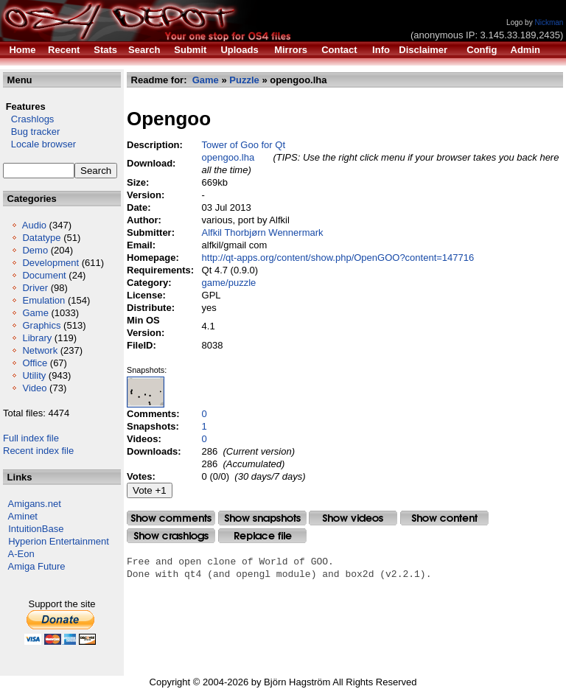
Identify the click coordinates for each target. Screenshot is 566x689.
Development (50, 262)
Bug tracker (31, 131)
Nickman (548, 22)
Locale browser (39, 144)
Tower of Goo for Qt (243, 144)
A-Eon (21, 553)
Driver (35, 287)
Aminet (23, 516)
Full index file (31, 438)
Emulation (43, 300)
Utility (34, 375)
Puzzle (244, 79)
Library (37, 337)
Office (34, 362)
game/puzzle (229, 282)
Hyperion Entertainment (58, 541)
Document (44, 275)
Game (35, 312)
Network (39, 350)
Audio (34, 225)
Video (34, 388)
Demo (35, 250)
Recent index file (38, 450)
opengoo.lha (228, 157)
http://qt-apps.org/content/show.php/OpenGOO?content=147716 (338, 257)
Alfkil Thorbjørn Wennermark (263, 232)
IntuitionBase (35, 528)
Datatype (41, 237)
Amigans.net (34, 503)
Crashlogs (28, 119)
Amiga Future (37, 566)
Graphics (41, 325)
